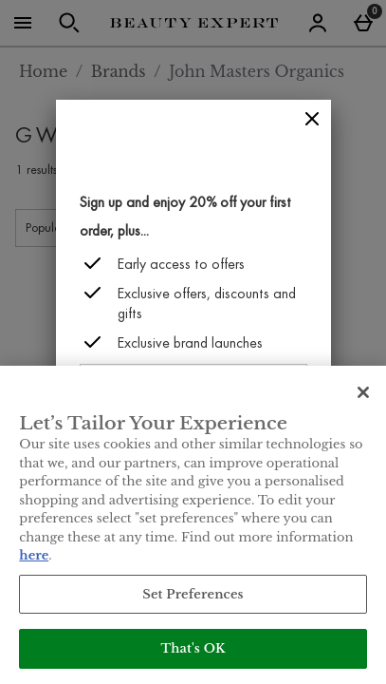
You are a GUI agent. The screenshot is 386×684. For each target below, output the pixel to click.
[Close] (312, 119)
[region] (193, 525)
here (33, 555)
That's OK (192, 648)
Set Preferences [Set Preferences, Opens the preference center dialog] (193, 594)
